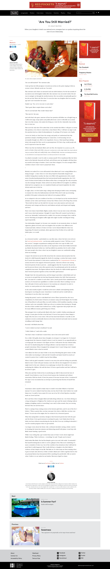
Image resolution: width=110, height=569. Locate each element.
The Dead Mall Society (91, 94)
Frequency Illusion (85, 72)
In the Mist (87, 89)
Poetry (63, 13)
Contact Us (14, 555)
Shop (69, 13)
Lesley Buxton (56, 26)
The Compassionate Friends (66, 260)
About (12, 553)
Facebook (96, 12)
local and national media (34, 241)
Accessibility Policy (16, 558)
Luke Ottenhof (88, 85)
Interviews (40, 13)
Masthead (35, 553)
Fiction (32, 13)
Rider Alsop (87, 90)
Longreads (24, 13)
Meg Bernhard (83, 69)
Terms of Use (36, 558)
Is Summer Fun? (48, 501)
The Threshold (83, 67)
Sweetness (46, 529)
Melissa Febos (83, 74)
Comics (56, 13)
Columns (48, 13)
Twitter (98, 12)
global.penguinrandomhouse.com (86, 565)
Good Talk (44, 499)
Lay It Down (88, 84)
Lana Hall (87, 95)
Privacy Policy (36, 555)
